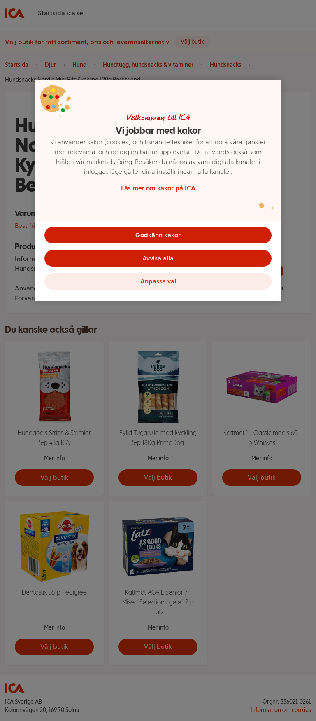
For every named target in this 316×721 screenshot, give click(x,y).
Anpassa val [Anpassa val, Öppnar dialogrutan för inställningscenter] (158, 281)
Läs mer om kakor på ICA (158, 188)
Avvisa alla (158, 258)
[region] (158, 190)
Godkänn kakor (158, 235)
